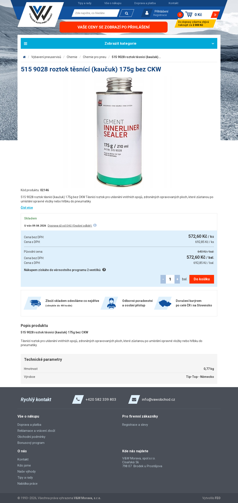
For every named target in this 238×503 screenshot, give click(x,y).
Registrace (160, 15)
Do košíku (202, 279)
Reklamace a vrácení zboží (36, 431)
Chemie (72, 57)
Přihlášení (161, 11)
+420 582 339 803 (101, 399)
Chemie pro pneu (94, 57)
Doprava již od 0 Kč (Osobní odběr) (70, 225)
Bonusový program (30, 443)
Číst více (27, 207)
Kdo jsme (24, 465)
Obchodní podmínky (31, 437)
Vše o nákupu (112, 3)
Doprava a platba (145, 3)
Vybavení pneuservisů (46, 57)
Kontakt (173, 3)
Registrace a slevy (135, 425)
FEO (218, 498)
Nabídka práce (27, 484)
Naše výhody (26, 471)
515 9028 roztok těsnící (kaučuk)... (136, 57)
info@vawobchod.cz (158, 399)
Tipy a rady (84, 3)
